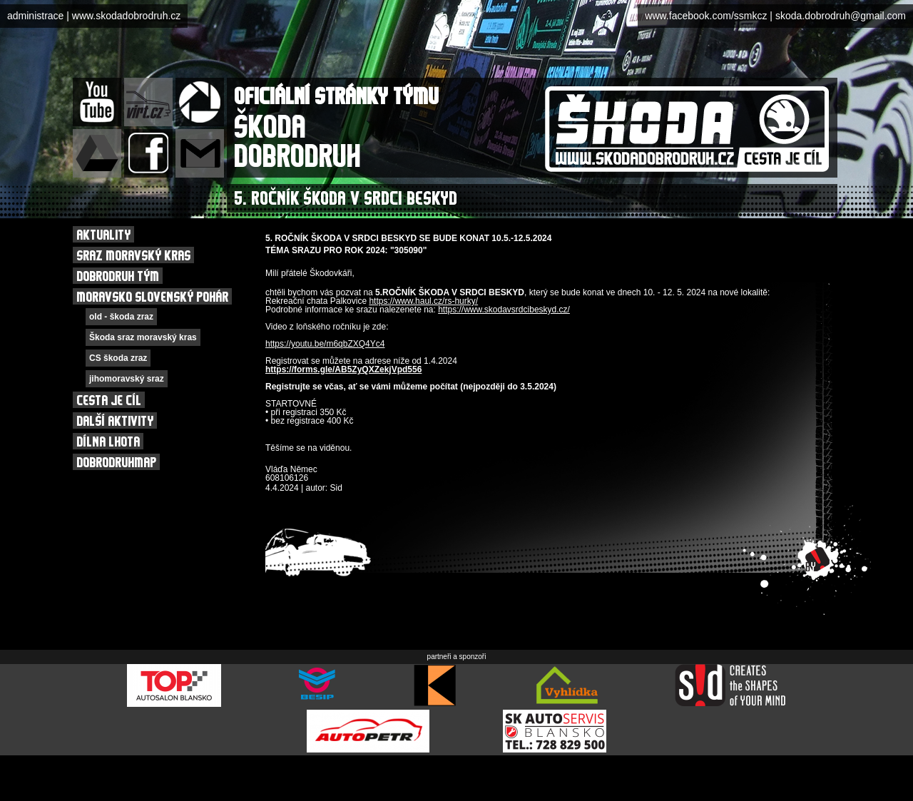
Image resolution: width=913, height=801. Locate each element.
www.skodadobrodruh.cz (126, 15)
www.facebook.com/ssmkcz (706, 15)
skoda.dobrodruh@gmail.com (840, 15)
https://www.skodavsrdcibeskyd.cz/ (504, 310)
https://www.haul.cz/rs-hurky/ (423, 301)
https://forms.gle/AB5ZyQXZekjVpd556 (343, 369)
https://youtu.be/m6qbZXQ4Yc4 (324, 344)
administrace (35, 15)
